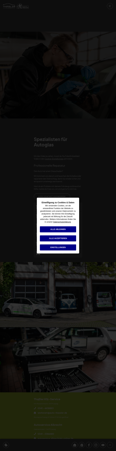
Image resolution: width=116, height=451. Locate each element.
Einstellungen (58, 247)
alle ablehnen (58, 229)
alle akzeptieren (58, 238)
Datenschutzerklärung (62, 222)
